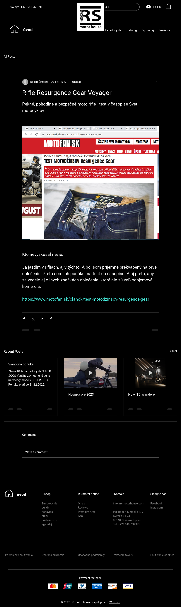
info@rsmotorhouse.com (128, 503)
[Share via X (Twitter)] (33, 318)
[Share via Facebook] (24, 318)
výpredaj (47, 524)
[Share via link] (51, 318)
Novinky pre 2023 (81, 394)
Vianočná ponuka (21, 364)
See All (173, 350)
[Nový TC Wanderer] (150, 373)
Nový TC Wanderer (142, 394)
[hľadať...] (116, 7)
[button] (168, 6)
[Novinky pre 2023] (90, 373)
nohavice (47, 512)
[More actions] (156, 82)
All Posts (9, 56)
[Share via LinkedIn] (42, 318)
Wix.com (114, 602)
